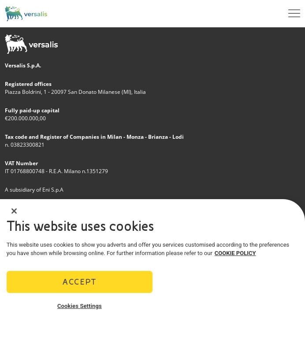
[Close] (14, 212)
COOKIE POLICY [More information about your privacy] (235, 255)
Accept (79, 283)
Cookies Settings (79, 307)
